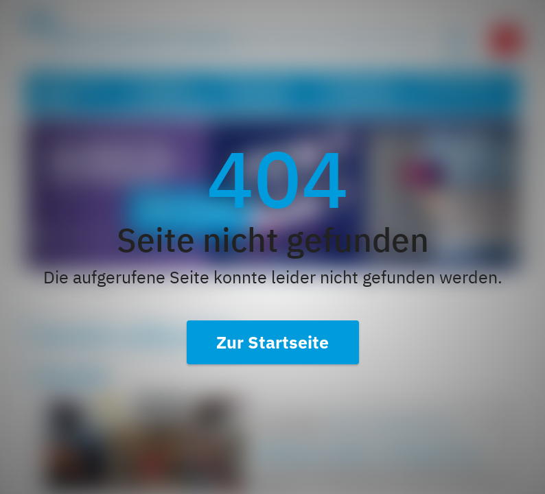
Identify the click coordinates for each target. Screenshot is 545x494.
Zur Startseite (272, 342)
